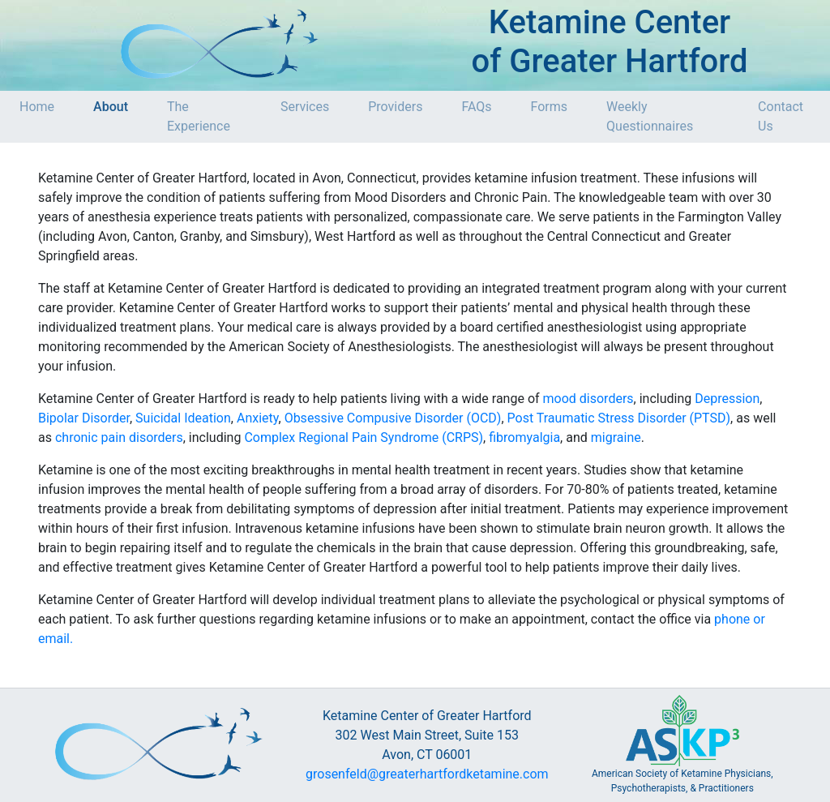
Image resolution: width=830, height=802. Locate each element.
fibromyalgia (524, 437)
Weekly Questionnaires (649, 116)
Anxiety (258, 418)
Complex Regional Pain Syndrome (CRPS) (363, 437)
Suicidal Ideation (183, 418)
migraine (616, 437)
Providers (395, 106)
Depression (727, 398)
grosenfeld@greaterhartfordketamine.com (427, 774)
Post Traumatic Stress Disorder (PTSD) (619, 418)
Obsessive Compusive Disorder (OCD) (393, 418)
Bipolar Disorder (84, 418)
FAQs (476, 106)
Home (36, 106)
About (110, 106)
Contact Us (780, 116)
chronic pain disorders (119, 437)
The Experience (198, 116)
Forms (549, 106)
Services (304, 106)
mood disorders (588, 398)
